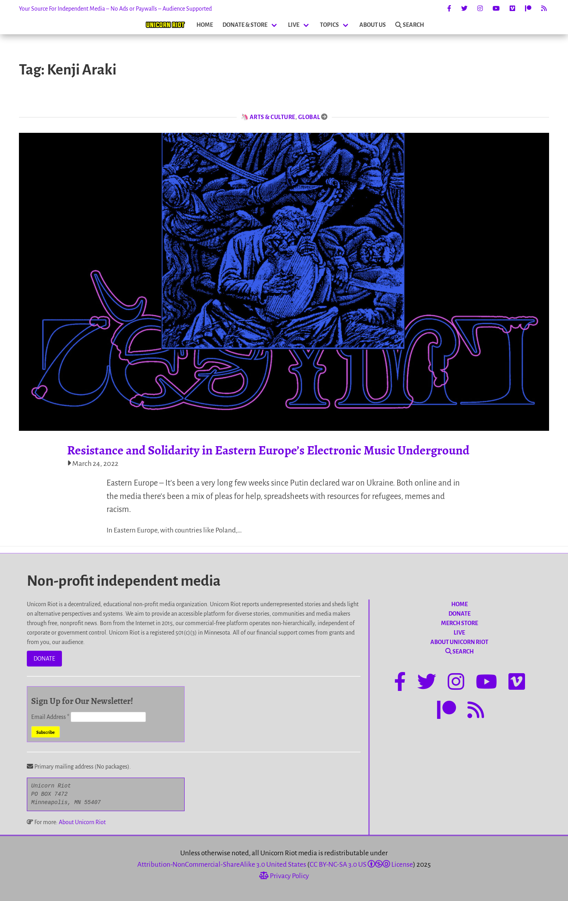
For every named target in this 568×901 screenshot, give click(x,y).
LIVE (293, 25)
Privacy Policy (284, 876)
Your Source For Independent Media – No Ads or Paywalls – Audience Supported (115, 9)
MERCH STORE (459, 623)
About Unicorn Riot (82, 822)
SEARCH (409, 25)
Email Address (51, 717)
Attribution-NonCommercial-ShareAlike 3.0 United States (221, 864)
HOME (204, 25)
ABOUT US (372, 25)
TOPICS (329, 25)
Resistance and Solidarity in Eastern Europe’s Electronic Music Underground (268, 450)
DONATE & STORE (244, 25)
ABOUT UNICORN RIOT (459, 642)
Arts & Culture (272, 117)
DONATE (44, 658)
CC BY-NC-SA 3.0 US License (361, 864)
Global (309, 117)
